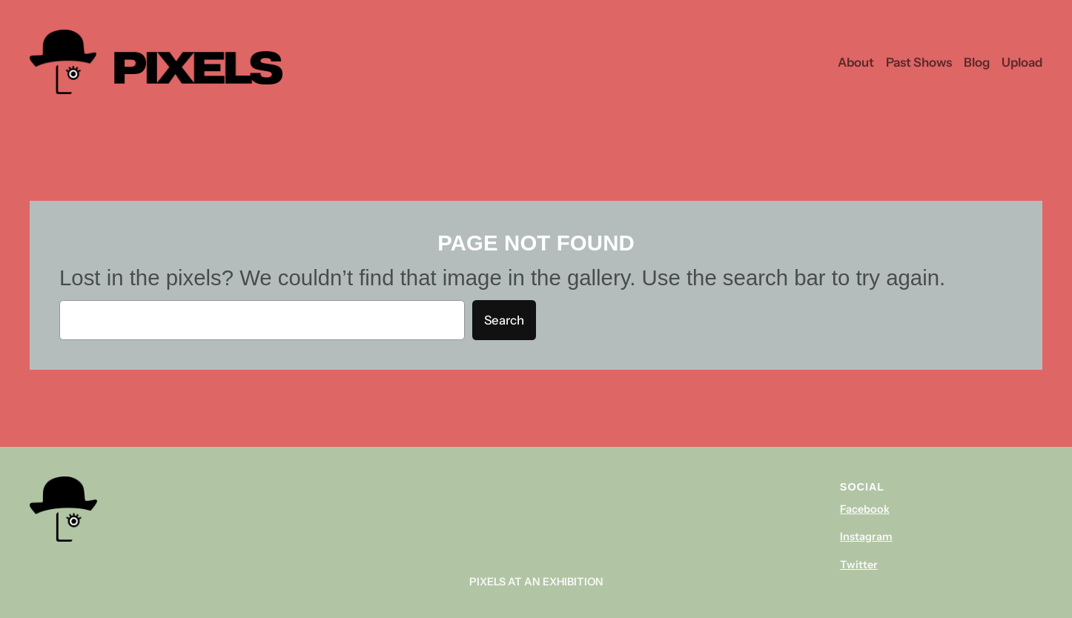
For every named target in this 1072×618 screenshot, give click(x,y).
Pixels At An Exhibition (536, 581)
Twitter (859, 564)
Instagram (866, 536)
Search (504, 320)
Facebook (865, 509)
